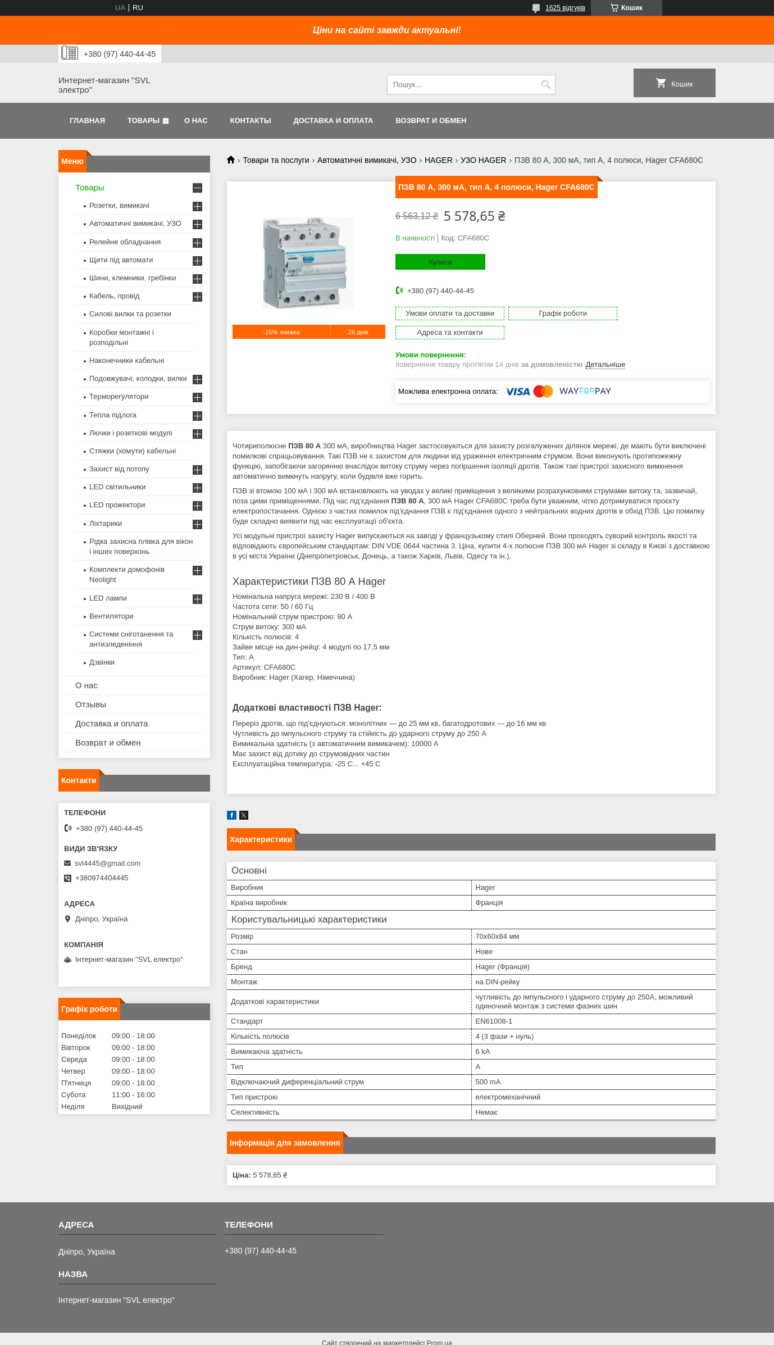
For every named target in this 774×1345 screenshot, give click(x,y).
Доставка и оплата (333, 120)
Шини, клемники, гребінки (132, 278)
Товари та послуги (276, 160)
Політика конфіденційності (482, 1334)
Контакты (250, 120)
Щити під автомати (121, 260)
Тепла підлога (112, 415)
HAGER (439, 160)
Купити (440, 262)
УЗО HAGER (483, 160)
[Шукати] (546, 84)
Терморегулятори (118, 396)
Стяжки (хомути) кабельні (132, 451)
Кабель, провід (114, 296)
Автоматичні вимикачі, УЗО (366, 160)
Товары (144, 120)
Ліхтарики (105, 523)
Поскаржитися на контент (395, 1334)
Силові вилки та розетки (130, 314)
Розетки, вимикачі (119, 205)
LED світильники (117, 487)
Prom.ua (439, 1324)
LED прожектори (117, 505)
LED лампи (108, 598)
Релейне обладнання (125, 242)
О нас (196, 120)
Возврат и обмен (430, 120)
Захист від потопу (119, 469)
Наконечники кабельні (126, 360)
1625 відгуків (565, 8)
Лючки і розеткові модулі (130, 433)
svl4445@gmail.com (107, 863)
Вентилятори (111, 616)
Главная (87, 120)
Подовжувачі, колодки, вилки (138, 378)
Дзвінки (102, 662)
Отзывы (90, 704)
